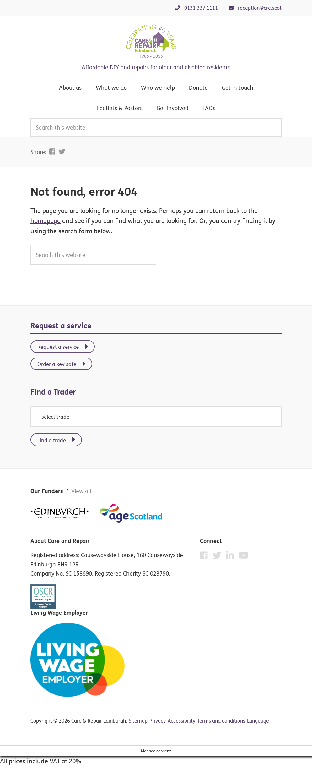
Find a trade (51, 440)
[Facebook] (205, 557)
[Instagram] (231, 557)
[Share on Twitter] (61, 151)
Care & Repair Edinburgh (156, 41)
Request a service (58, 346)
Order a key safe (56, 364)
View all (81, 491)
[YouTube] (244, 555)
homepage (45, 220)
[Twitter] (218, 557)
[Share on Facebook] (53, 151)
